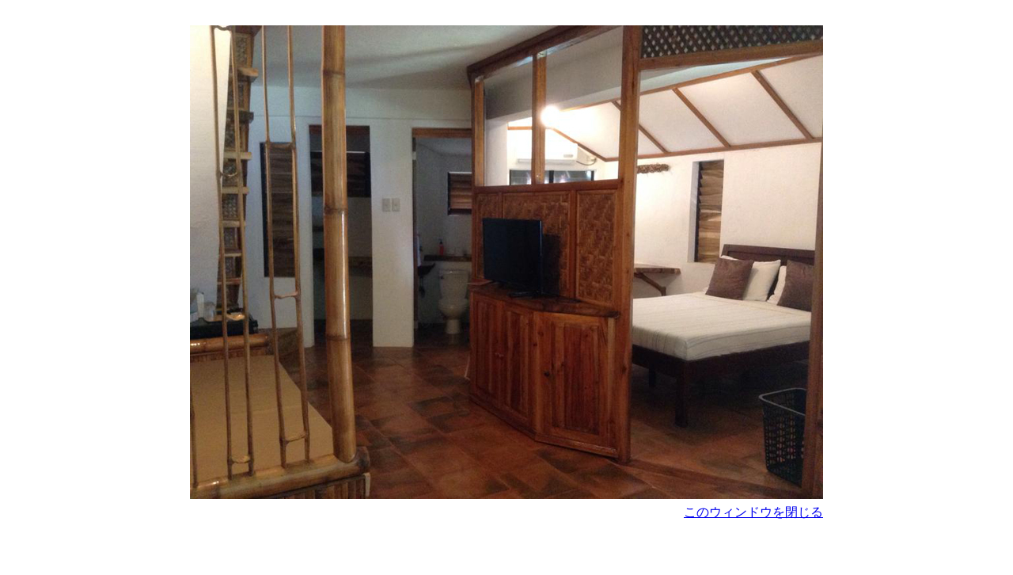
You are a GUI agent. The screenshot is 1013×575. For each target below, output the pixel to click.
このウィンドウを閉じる (753, 512)
